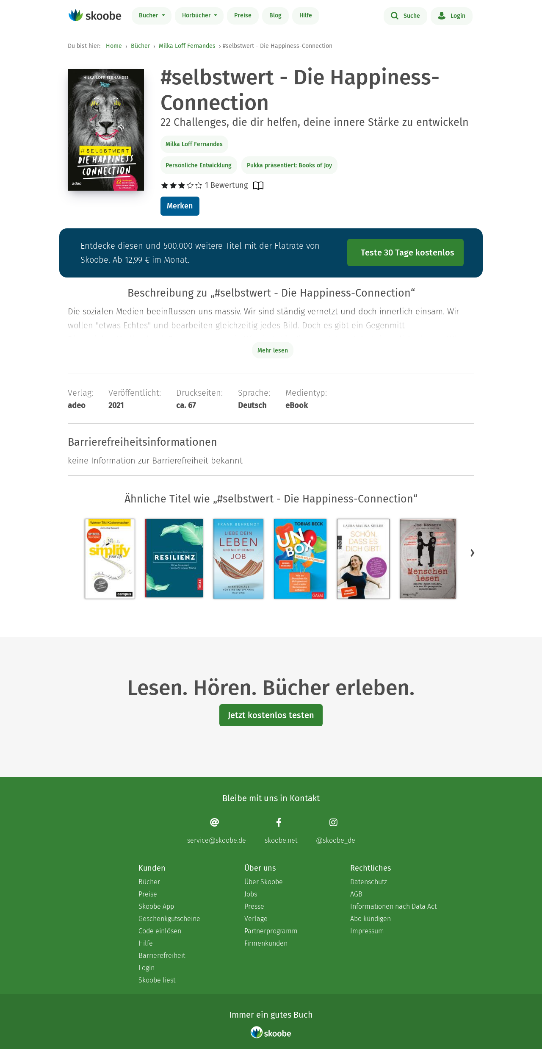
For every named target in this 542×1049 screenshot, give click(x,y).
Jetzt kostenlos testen (271, 715)
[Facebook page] (281, 831)
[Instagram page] (335, 831)
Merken (180, 206)
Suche (405, 15)
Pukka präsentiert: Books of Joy (289, 165)
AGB (356, 894)
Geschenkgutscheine (169, 919)
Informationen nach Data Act (393, 906)
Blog (275, 15)
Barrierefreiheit (161, 956)
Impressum (367, 931)
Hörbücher (197, 15)
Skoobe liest (156, 980)
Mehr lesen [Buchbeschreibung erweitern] (272, 350)
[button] (472, 553)
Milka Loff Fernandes (187, 46)
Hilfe (305, 15)
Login (451, 15)
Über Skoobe (263, 882)
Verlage (256, 919)
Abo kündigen (370, 919)
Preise (243, 15)
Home (114, 46)
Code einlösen (159, 931)
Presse (254, 906)
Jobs (250, 894)
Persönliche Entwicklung (199, 165)
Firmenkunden (266, 943)
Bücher (149, 15)
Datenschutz (368, 882)
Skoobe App (156, 906)
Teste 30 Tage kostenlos (407, 252)
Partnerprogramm (271, 931)
